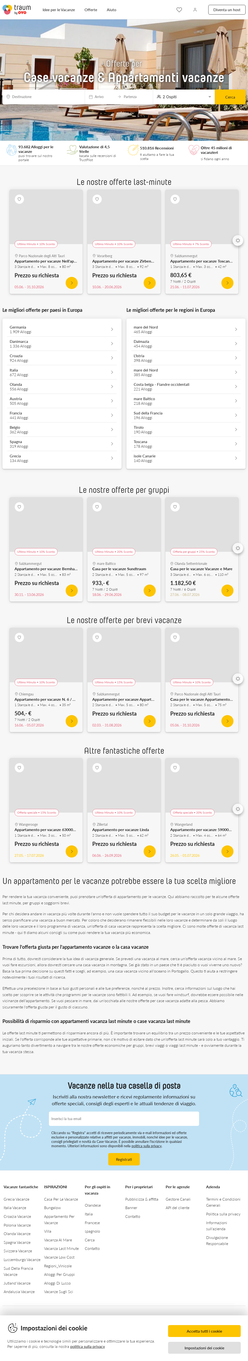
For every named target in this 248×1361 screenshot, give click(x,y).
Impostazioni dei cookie (204, 1347)
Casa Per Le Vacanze (61, 1199)
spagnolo (92, 1231)
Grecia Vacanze (16, 1199)
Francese (92, 1222)
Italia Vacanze (15, 1207)
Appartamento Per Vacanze (59, 1219)
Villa (47, 1231)
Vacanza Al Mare (58, 1239)
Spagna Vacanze (17, 1242)
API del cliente (177, 1207)
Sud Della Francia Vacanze (18, 1271)
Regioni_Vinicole (58, 1265)
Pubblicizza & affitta (141, 1199)
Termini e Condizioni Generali (223, 1202)
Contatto (92, 1248)
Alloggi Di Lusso (57, 1283)
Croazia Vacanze (17, 1216)
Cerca (230, 97)
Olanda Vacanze (17, 1233)
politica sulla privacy (147, 1146)
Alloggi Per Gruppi (59, 1274)
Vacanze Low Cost (59, 1257)
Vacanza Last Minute (61, 1248)
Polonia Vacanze (17, 1225)
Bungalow (52, 1207)
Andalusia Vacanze (19, 1291)
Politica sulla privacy (223, 1214)
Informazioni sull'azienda (216, 1225)
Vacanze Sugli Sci (58, 1291)
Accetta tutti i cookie (204, 1331)
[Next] (237, 240)
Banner (131, 1207)
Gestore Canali (178, 1199)
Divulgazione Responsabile (217, 1240)
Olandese (93, 1205)
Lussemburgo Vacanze (22, 1259)
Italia (89, 1214)
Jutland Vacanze (17, 1283)
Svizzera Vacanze (18, 1250)
